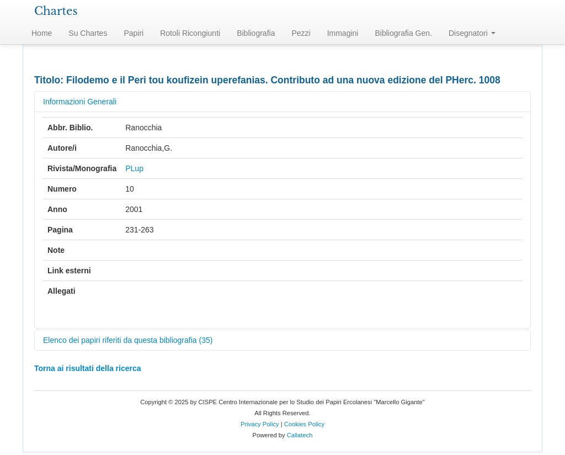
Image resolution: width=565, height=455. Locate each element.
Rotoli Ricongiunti (190, 33)
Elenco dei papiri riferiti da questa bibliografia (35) (127, 340)
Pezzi (300, 33)
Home (41, 33)
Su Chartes (87, 33)
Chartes (56, 11)
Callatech (300, 435)
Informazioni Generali (79, 101)
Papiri (133, 33)
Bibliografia (256, 33)
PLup (134, 168)
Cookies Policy (304, 424)
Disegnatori (472, 33)
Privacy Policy (260, 424)
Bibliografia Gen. (403, 33)
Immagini (343, 33)
